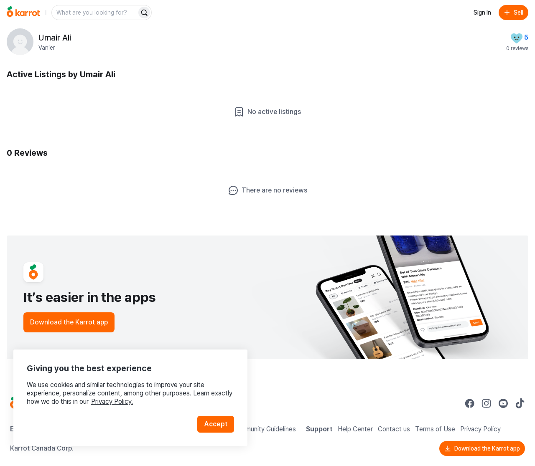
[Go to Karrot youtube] (503, 403)
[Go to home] (23, 12)
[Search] (144, 12)
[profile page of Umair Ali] (20, 41)
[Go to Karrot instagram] (487, 403)
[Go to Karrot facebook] (470, 403)
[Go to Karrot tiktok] (520, 403)
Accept (215, 424)
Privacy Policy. (112, 401)
